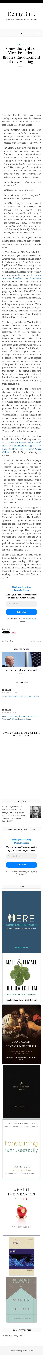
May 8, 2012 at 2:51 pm (9, 712)
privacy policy (31, 619)
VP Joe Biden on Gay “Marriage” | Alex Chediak (20, 696)
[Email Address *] (21, 604)
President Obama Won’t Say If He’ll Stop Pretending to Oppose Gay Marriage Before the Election (21, 445)
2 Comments (36, 641)
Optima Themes (27, 1351)
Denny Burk (21, 13)
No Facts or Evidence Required (21, 670)
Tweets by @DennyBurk (12, 1335)
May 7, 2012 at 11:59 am (9, 692)
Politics (21, 45)
